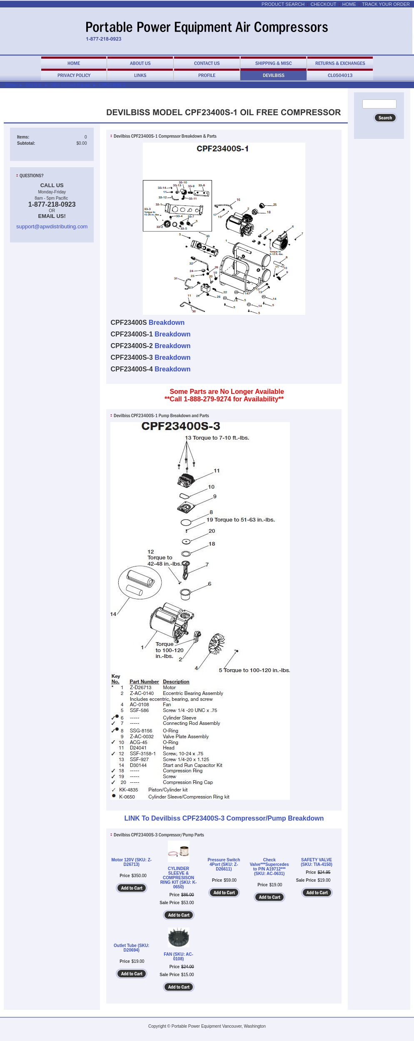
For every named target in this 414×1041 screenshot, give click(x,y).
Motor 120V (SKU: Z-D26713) (131, 862)
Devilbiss (33, 85)
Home (349, 4)
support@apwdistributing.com (51, 226)
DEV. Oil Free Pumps (70, 85)
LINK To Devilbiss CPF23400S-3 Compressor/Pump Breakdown (224, 818)
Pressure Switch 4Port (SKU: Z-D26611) (223, 864)
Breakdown (167, 322)
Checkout (324, 4)
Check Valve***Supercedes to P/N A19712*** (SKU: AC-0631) (269, 867)
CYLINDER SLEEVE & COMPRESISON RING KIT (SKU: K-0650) (178, 877)
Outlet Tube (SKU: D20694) (131, 947)
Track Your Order (386, 4)
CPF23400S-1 (112, 85)
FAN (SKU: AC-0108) (178, 956)
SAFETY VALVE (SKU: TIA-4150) (316, 862)
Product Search (283, 4)
